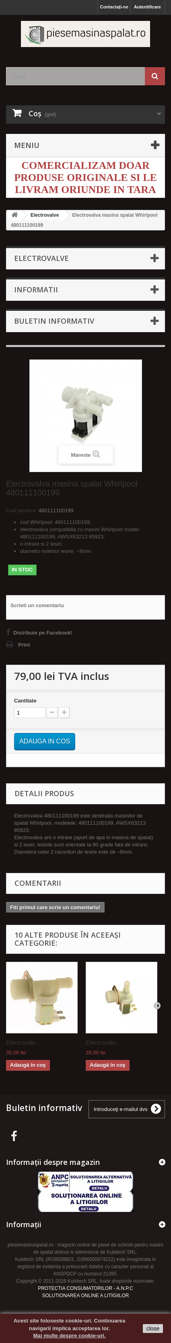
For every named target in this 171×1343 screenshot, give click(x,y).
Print (24, 645)
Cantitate (25, 701)
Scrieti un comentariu (37, 605)
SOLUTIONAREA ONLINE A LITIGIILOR (85, 1295)
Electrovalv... (23, 1042)
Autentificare (147, 6)
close (153, 1328)
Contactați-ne (114, 6)
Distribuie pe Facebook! (42, 633)
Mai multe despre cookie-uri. (69, 1336)
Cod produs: (21, 510)
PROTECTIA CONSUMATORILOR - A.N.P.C (85, 1288)
